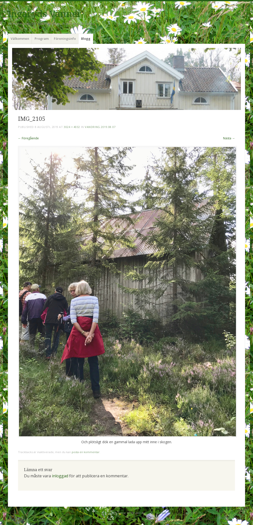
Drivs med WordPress (100, 513)
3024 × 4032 (72, 127)
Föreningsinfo (65, 38)
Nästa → (229, 138)
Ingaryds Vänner (45, 14)
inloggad (60, 476)
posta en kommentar (86, 452)
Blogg (85, 38)
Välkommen (20, 38)
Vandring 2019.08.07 (100, 127)
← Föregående (28, 138)
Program (42, 38)
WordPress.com (155, 513)
